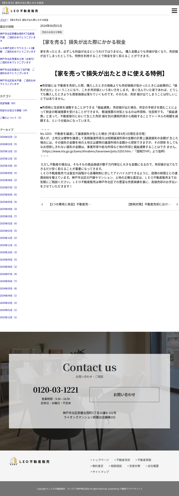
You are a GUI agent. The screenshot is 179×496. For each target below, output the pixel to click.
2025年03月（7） (9, 216)
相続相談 (116, 466)
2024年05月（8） (9, 288)
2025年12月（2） (9, 151)
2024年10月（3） (9, 252)
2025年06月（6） (9, 194)
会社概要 (153, 466)
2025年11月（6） (9, 158)
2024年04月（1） (9, 295)
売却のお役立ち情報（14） (14, 110)
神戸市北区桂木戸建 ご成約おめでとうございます (18, 82)
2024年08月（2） (9, 266)
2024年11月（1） (9, 245)
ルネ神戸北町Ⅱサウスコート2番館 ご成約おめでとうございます (18, 49)
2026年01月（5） (9, 144)
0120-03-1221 (55, 389)
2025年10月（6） (9, 165)
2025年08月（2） (9, 180)
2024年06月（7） (9, 281)
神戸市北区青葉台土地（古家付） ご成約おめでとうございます (18, 60)
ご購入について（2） (11, 117)
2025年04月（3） (9, 209)
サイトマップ (100, 472)
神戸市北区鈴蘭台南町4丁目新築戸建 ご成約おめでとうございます (18, 37)
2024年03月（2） (9, 303)
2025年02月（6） (9, 223)
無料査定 (97, 466)
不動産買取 (144, 460)
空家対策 (134, 466)
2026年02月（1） (9, 136)
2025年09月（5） (9, 173)
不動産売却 (123, 460)
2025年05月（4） (9, 202)
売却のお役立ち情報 (52, 32)
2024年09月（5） (9, 259)
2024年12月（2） (9, 238)
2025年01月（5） (9, 230)
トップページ (100, 460)
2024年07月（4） (9, 274)
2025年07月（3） (9, 187)
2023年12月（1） (9, 317)
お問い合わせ (124, 394)
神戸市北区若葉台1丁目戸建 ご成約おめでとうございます (17, 71)
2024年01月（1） (9, 310)
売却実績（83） (8, 103)
